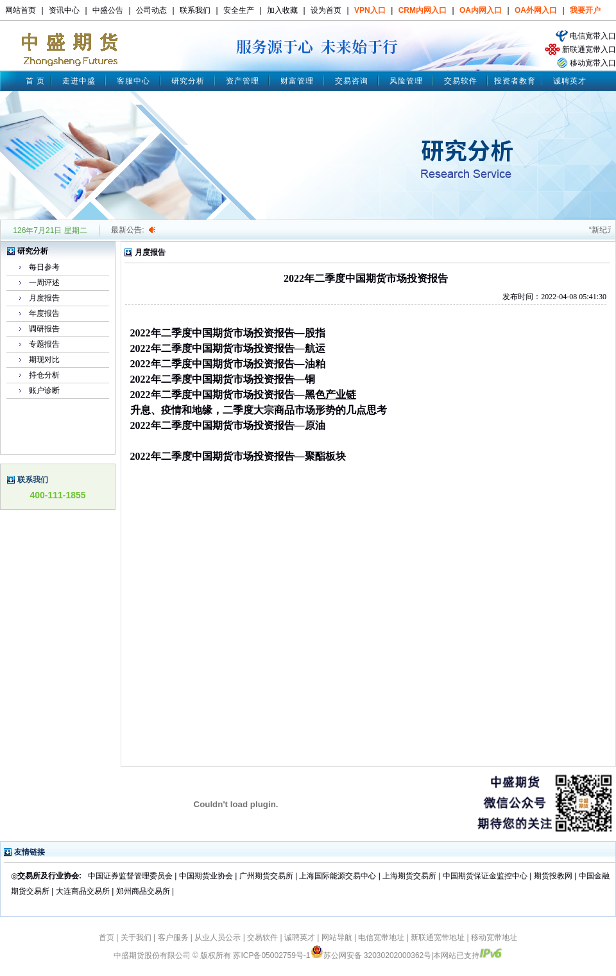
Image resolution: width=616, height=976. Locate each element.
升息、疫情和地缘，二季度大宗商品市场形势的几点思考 (258, 410)
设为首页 (326, 10)
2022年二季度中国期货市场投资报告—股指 (227, 332)
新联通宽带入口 (589, 49)
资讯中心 (64, 10)
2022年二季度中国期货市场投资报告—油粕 (227, 363)
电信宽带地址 (381, 937)
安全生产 (238, 10)
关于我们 (136, 937)
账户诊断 (44, 390)
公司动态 (151, 10)
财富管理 (297, 80)
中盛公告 (107, 10)
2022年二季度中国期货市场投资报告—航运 (227, 348)
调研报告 (44, 328)
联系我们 (195, 10)
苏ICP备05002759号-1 (271, 955)
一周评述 (44, 282)
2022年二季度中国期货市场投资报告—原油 (227, 425)
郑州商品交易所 (143, 891)
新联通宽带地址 (438, 937)
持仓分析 (44, 374)
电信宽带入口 (593, 35)
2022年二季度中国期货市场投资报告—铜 (222, 379)
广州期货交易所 (266, 875)
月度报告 (44, 297)
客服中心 (133, 80)
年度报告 (44, 313)
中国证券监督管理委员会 (130, 875)
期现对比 (44, 359)
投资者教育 (515, 80)
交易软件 (460, 80)
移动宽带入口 (593, 62)
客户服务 (173, 937)
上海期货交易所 (410, 875)
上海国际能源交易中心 (337, 875)
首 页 (35, 80)
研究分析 (188, 80)
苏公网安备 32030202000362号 (371, 955)
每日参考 (44, 267)
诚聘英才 (569, 80)
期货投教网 (553, 875)
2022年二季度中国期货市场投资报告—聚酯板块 (238, 456)
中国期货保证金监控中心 (485, 875)
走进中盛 (79, 80)
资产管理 (242, 80)
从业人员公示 (217, 937)
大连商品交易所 (83, 891)
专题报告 (44, 344)
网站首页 (20, 10)
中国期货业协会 (206, 875)
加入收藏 (282, 10)
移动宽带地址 (494, 937)
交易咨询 (351, 80)
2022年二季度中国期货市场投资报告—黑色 (227, 394)
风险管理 (406, 80)
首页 (106, 937)
